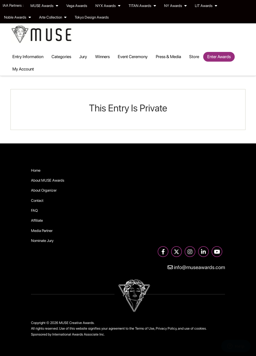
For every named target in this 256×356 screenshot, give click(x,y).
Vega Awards (76, 5)
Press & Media (168, 56)
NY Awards (175, 5)
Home (35, 170)
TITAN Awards (142, 5)
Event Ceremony (133, 56)
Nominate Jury (42, 240)
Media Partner (42, 230)
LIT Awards (206, 5)
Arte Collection (53, 17)
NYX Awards (107, 5)
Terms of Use (144, 328)
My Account (23, 69)
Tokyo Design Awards (92, 17)
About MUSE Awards (47, 180)
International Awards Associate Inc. (78, 334)
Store (194, 56)
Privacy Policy (166, 328)
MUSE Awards (44, 5)
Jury (83, 56)
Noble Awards (17, 17)
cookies (200, 328)
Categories (61, 56)
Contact (37, 200)
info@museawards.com (196, 267)
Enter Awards (219, 56)
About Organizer (44, 190)
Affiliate (37, 220)
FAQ (34, 210)
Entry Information (27, 56)
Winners (102, 56)
